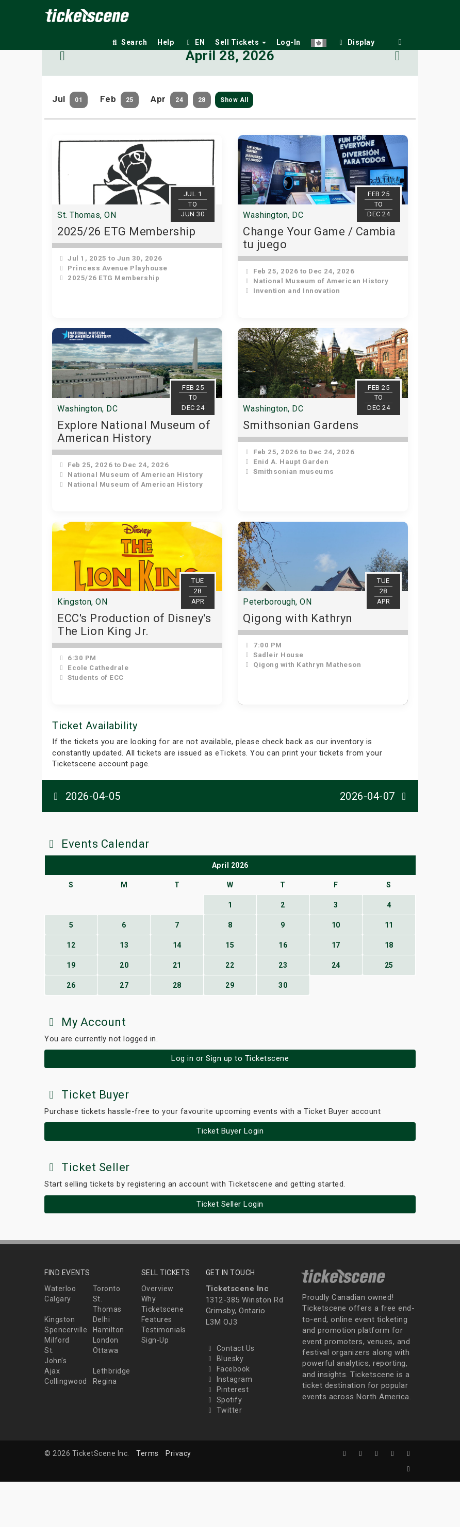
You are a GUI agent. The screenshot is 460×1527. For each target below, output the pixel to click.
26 (71, 1030)
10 (336, 970)
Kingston (59, 1365)
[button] (319, 40)
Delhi (101, 1365)
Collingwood (65, 1427)
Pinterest (227, 1435)
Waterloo (60, 1334)
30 (282, 1030)
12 (71, 990)
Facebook (228, 1414)
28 (177, 1030)
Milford (57, 1386)
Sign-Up (155, 1386)
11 (389, 970)
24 (336, 1010)
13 (124, 990)
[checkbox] (356, 40)
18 (389, 990)
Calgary (57, 1345)
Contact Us (230, 1393)
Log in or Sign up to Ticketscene (230, 1104)
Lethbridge (111, 1417)
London (106, 1386)
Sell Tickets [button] (240, 42)
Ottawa (106, 1396)
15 (229, 990)
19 (71, 1010)
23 (282, 1010)
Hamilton (108, 1375)
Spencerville (65, 1375)
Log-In (288, 42)
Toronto (107, 1334)
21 (177, 1010)
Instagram (229, 1424)
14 (177, 990)
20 (124, 1010)
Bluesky (225, 1404)
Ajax (52, 1417)
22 (229, 1010)
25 (389, 1010)
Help (165, 42)
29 (229, 1030)
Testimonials (163, 1375)
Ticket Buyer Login (230, 1176)
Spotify (224, 1445)
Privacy (178, 1499)
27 (124, 1030)
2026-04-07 (375, 841)
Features (156, 1365)
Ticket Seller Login (230, 1249)
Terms (147, 1499)
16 (282, 990)
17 (336, 990)
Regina (105, 1427)
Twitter (224, 1455)
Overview (157, 1334)
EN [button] (194, 42)
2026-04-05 (85, 841)
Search (128, 42)
